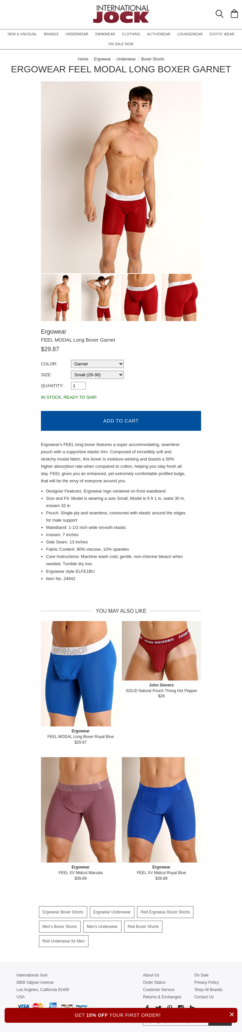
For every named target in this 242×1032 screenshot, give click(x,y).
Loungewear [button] (190, 34)
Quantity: (52, 385)
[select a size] (97, 375)
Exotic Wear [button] (222, 34)
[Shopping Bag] (234, 13)
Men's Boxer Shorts (60, 923)
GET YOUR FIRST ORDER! (156, 1014)
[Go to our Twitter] (157, 1006)
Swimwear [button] (105, 34)
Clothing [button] (131, 34)
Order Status (154, 979)
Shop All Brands (208, 986)
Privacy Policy (206, 979)
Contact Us (204, 993)
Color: (49, 363)
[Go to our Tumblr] (191, 1006)
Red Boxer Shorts (143, 923)
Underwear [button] (76, 34)
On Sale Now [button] (121, 44)
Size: (46, 374)
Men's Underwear (102, 923)
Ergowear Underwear (112, 908)
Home (83, 59)
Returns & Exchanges (162, 993)
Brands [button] (51, 34)
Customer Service (158, 986)
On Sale (201, 972)
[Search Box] (220, 14)
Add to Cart (121, 417)
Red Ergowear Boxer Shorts (165, 908)
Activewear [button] (159, 34)
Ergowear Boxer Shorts (63, 908)
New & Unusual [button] (22, 34)
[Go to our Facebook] (147, 1006)
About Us (151, 972)
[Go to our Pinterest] (169, 1006)
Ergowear (53, 331)
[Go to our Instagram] (180, 1006)
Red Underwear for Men (64, 938)
